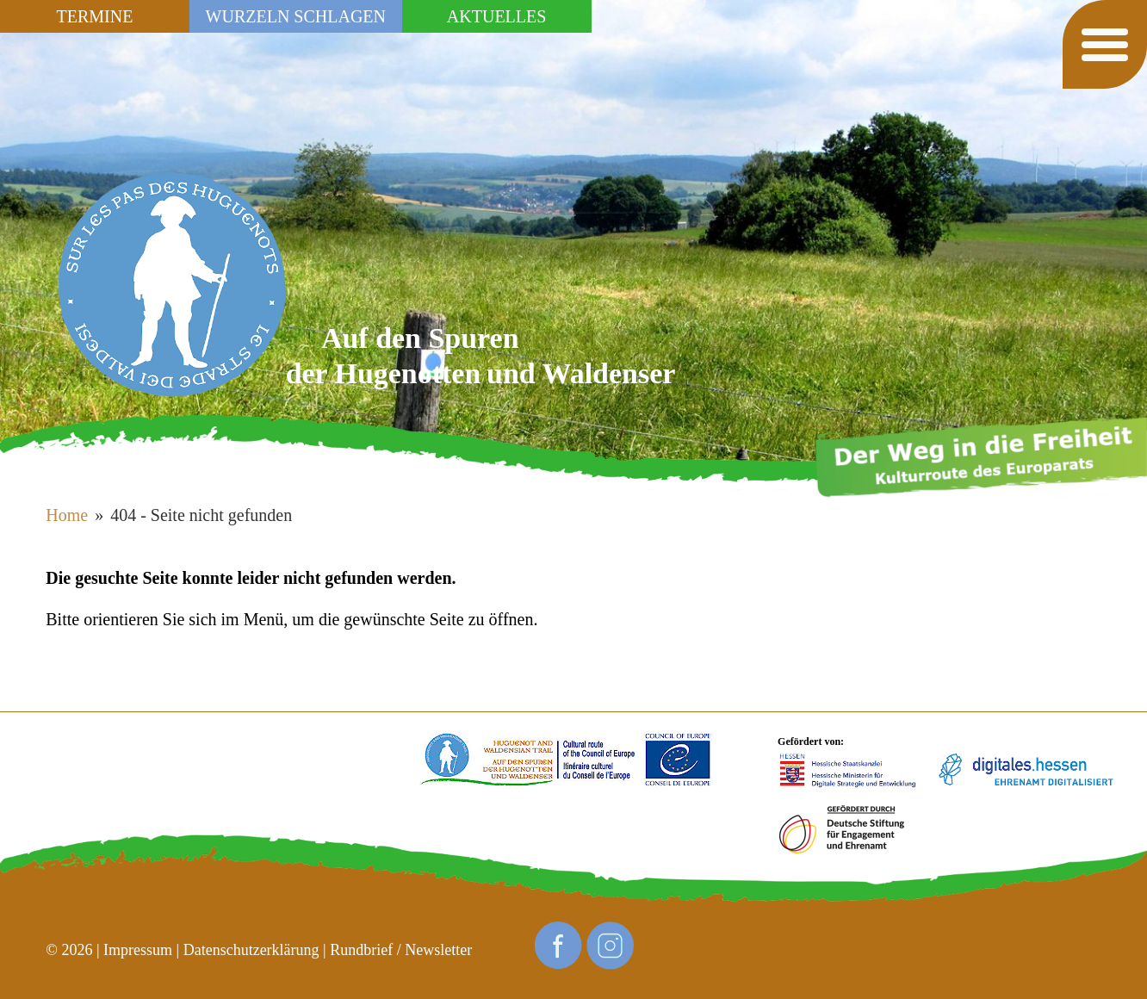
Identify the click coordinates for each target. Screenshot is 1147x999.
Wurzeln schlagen (296, 16)
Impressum (137, 950)
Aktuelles (497, 16)
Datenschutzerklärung (251, 950)
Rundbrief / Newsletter (401, 950)
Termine (95, 16)
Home (67, 515)
